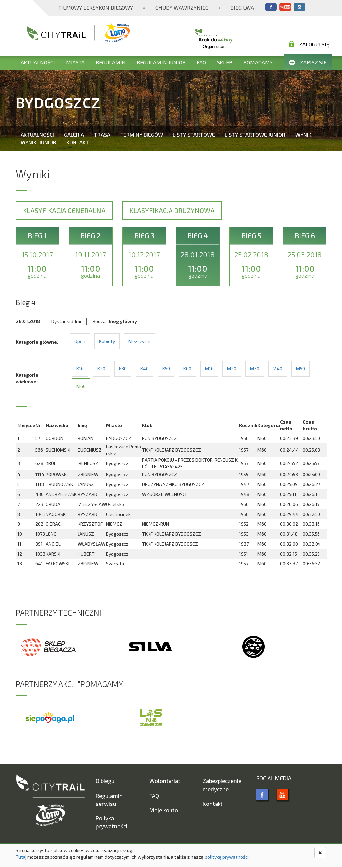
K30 (123, 368)
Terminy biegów (141, 134)
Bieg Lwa (242, 7)
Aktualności (38, 62)
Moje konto (163, 810)
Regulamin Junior (161, 62)
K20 (101, 368)
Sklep (224, 62)
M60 (81, 386)
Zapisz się (308, 62)
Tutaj (21, 857)
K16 (80, 368)
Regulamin (111, 62)
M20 (231, 368)
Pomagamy (258, 62)
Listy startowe (194, 134)
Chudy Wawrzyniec (181, 7)
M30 (254, 368)
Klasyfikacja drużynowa (172, 210)
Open (79, 341)
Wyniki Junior (38, 142)
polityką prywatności (227, 857)
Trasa (102, 134)
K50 (166, 368)
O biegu (105, 780)
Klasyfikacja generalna (64, 210)
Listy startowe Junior (255, 134)
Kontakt (77, 142)
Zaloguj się (309, 44)
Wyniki (304, 134)
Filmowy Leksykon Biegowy (95, 7)
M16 (209, 368)
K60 (187, 368)
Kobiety (107, 341)
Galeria (74, 134)
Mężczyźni (139, 341)
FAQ (201, 62)
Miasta (75, 62)
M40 (277, 368)
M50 (300, 368)
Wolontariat (164, 780)
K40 (144, 368)
